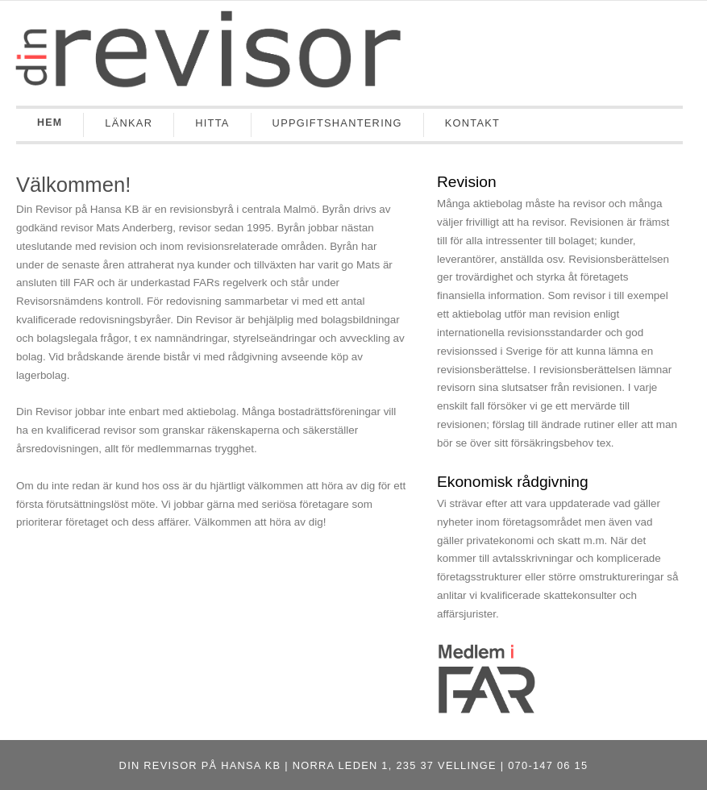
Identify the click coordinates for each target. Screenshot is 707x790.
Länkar (128, 123)
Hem (49, 122)
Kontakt (472, 123)
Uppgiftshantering (337, 123)
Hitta (212, 123)
